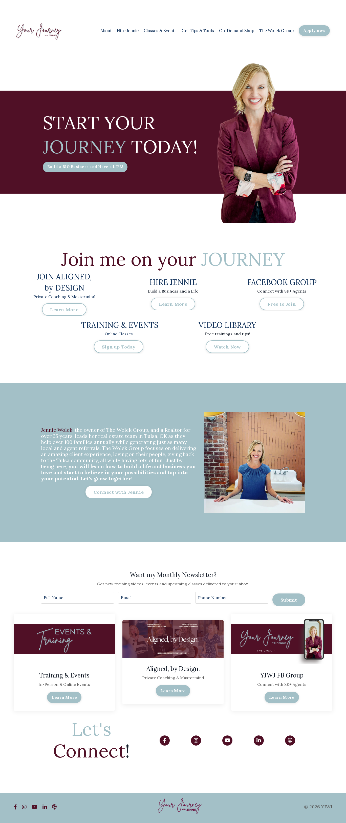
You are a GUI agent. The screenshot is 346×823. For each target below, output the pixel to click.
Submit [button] (288, 599)
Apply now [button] (313, 30)
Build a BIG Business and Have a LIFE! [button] (87, 167)
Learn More (64, 699)
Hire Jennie (108, 30)
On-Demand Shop (229, 30)
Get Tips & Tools (186, 30)
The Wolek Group (273, 30)
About (84, 30)
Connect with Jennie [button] (119, 493)
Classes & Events (144, 30)
